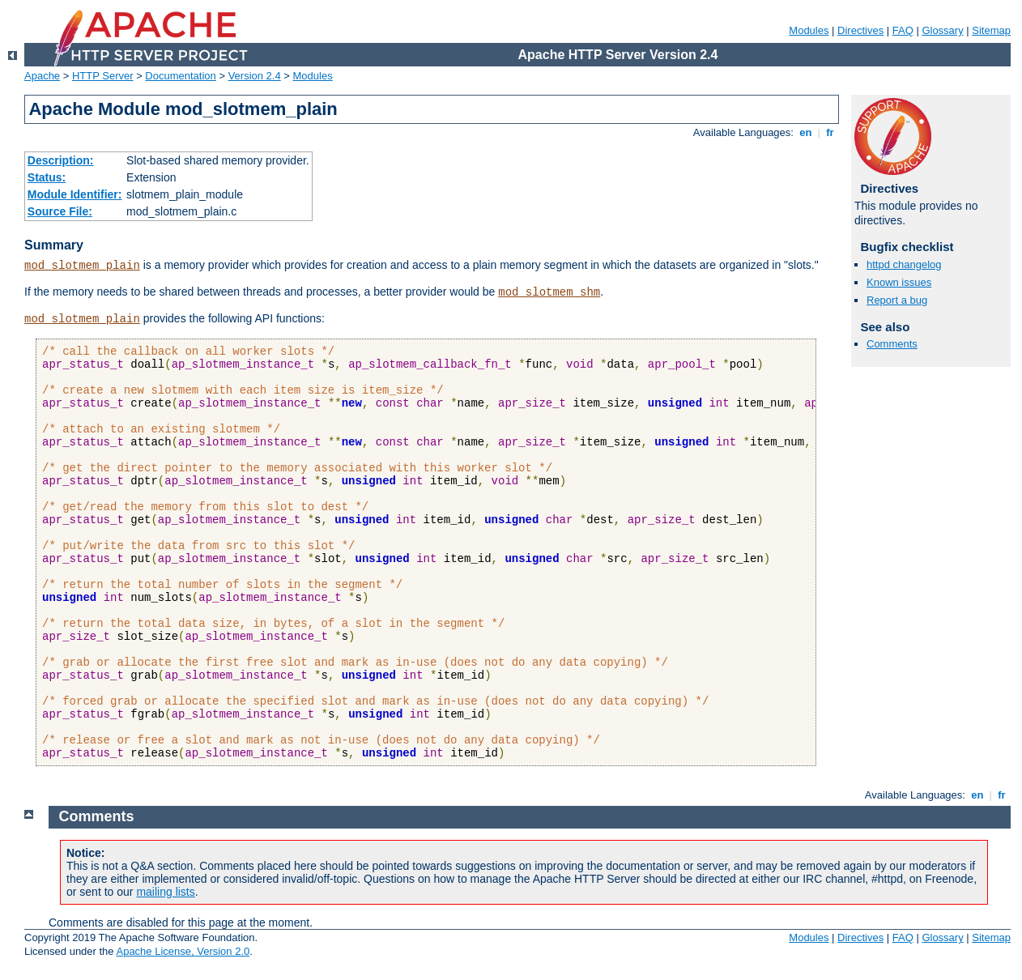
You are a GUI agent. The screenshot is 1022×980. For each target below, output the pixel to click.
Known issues (899, 282)
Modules (808, 30)
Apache (42, 76)
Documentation (180, 76)
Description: (61, 160)
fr (830, 132)
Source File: (60, 211)
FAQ (902, 30)
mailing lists (165, 891)
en (806, 132)
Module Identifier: (75, 194)
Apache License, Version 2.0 (182, 951)
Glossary (942, 30)
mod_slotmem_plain (82, 265)
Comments (892, 344)
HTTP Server (103, 76)
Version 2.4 (254, 76)
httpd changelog (904, 264)
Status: (47, 177)
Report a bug (897, 300)
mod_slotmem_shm (549, 292)
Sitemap (991, 30)
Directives (860, 30)
